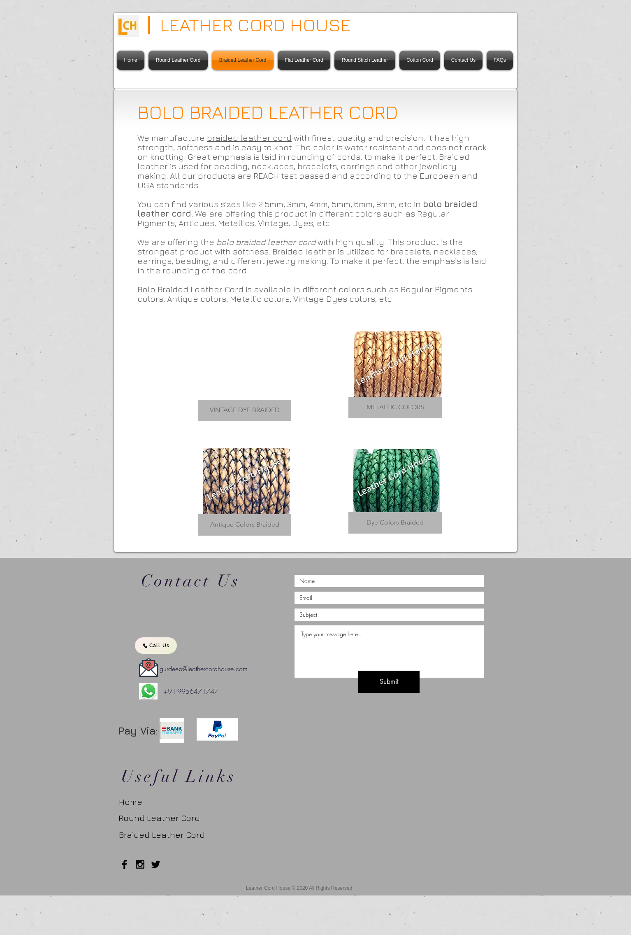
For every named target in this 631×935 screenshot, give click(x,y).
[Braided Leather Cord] (167, 835)
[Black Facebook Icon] (124, 864)
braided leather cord (249, 137)
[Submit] (389, 682)
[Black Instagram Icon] (140, 864)
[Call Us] (156, 645)
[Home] (135, 802)
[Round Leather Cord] (159, 818)
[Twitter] (156, 864)
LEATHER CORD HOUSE (255, 24)
